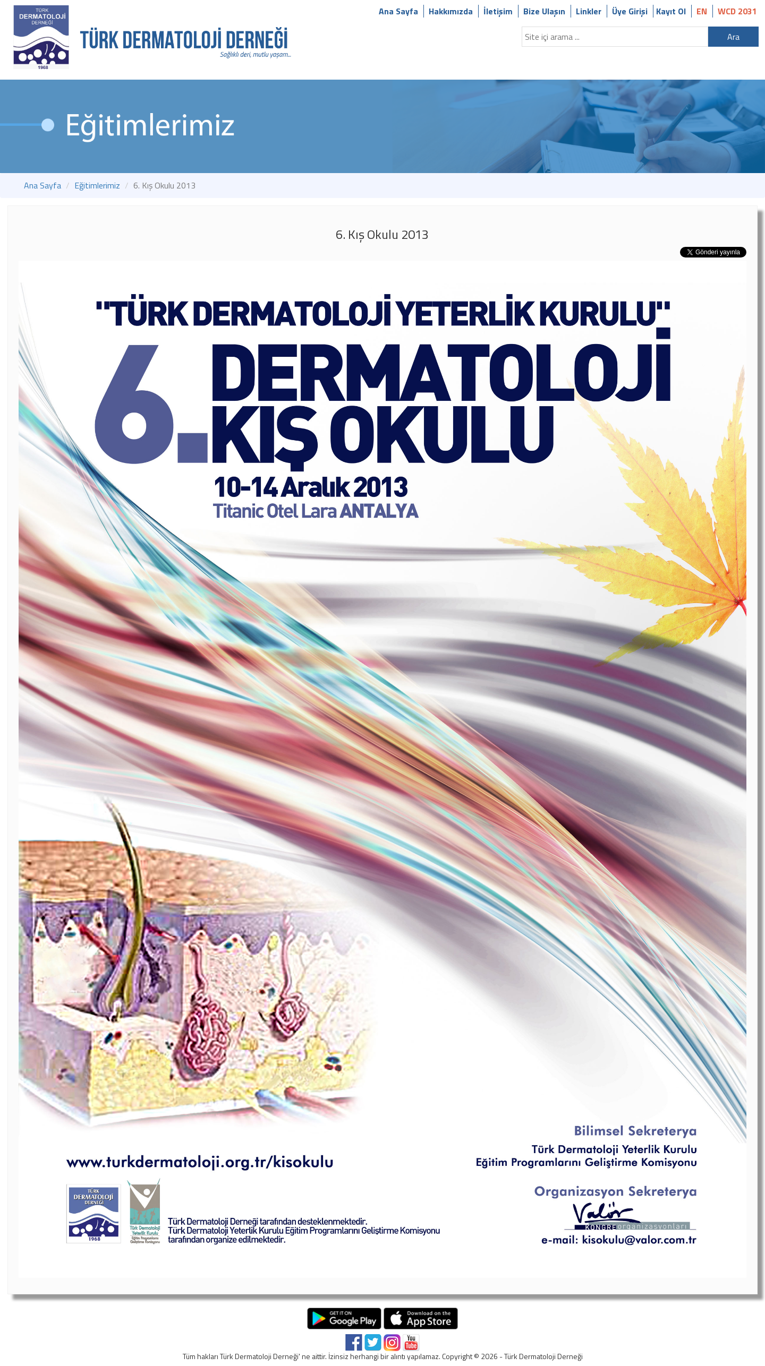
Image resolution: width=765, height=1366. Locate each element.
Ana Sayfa (398, 11)
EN (701, 11)
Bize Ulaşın (544, 11)
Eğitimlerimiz (97, 185)
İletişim (498, 11)
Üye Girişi (630, 11)
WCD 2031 (737, 11)
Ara (733, 36)
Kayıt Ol (671, 11)
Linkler (588, 11)
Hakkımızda (451, 11)
